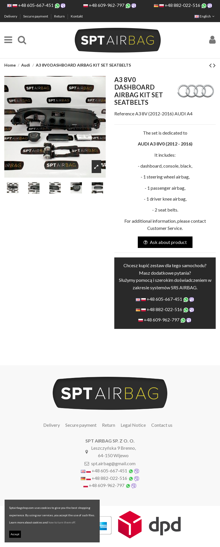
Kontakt (77, 16)
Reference (124, 113)
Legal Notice (133, 425)
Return (59, 16)
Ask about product (165, 242)
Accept (15, 534)
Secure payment (36, 16)
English (205, 16)
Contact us (161, 425)
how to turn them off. (62, 522)
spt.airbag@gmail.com (113, 463)
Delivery (11, 16)
